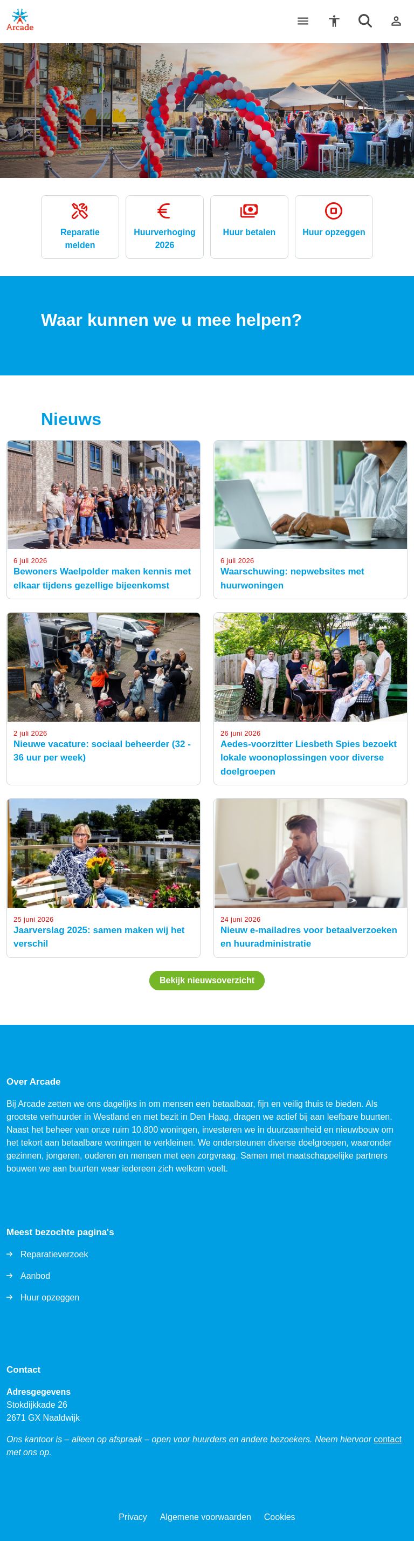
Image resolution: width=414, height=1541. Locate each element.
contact (388, 1439)
